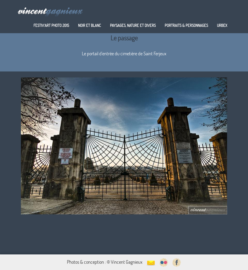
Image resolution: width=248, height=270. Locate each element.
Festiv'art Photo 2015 (51, 25)
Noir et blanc (89, 25)
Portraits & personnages (186, 25)
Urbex (222, 25)
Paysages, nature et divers (133, 25)
